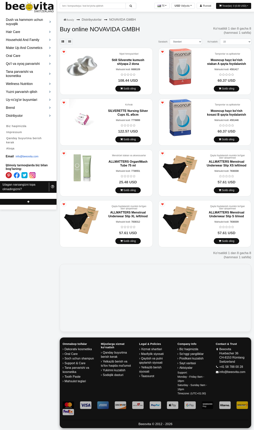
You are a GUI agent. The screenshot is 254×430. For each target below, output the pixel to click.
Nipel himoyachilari (128, 54)
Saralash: (163, 41)
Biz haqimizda (16, 126)
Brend (28, 108)
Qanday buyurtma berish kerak (24, 140)
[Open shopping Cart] (233, 6)
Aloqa (10, 148)
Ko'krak (129, 105)
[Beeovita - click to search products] (131, 5)
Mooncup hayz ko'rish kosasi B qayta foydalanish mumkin (226, 114)
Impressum (14, 132)
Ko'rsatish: (213, 41)
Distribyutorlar (92, 19)
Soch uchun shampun (79, 358)
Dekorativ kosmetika (78, 349)
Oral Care (71, 353)
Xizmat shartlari (151, 349)
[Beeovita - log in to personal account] (205, 6)
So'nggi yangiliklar (191, 353)
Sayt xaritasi (187, 363)
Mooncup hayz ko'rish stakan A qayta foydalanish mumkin (226, 63)
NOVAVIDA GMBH (122, 19)
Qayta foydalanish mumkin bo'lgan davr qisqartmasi (227, 156)
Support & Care (74, 363)
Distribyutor (28, 116)
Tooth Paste (72, 376)
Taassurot (147, 376)
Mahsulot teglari (75, 381)
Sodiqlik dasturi (113, 375)
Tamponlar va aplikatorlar (227, 54)
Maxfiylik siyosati (152, 353)
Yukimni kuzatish (114, 370)
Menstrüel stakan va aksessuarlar (129, 155)
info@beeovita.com (27, 156)
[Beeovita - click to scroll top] (28, 202)
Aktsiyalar (185, 367)
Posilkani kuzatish (191, 358)
